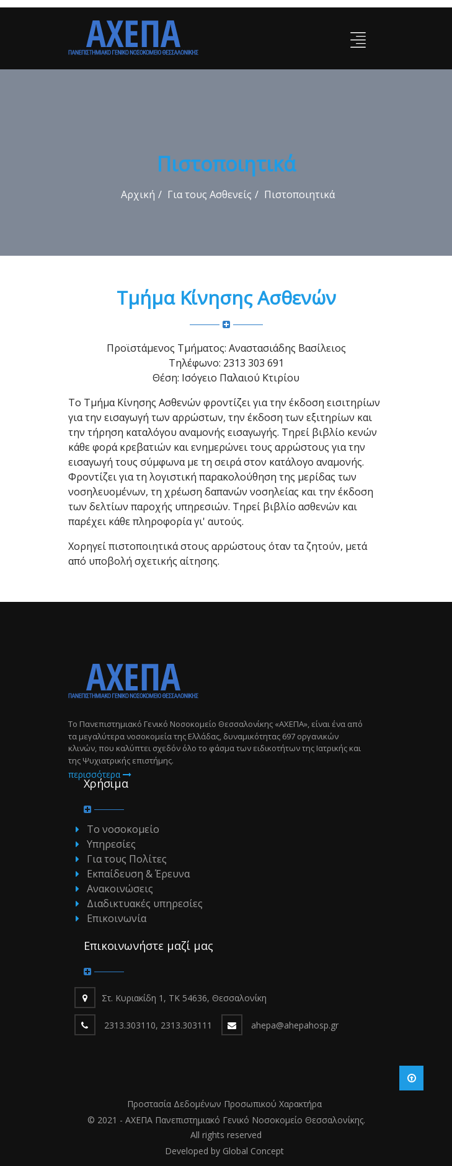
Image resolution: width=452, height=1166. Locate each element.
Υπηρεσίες (111, 844)
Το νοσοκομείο (123, 829)
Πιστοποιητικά (299, 194)
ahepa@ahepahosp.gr (295, 1025)
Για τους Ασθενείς (209, 194)
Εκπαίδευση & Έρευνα (138, 874)
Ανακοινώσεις (120, 888)
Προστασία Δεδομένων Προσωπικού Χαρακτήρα (224, 1104)
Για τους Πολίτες (127, 859)
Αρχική (138, 194)
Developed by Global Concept (224, 1151)
